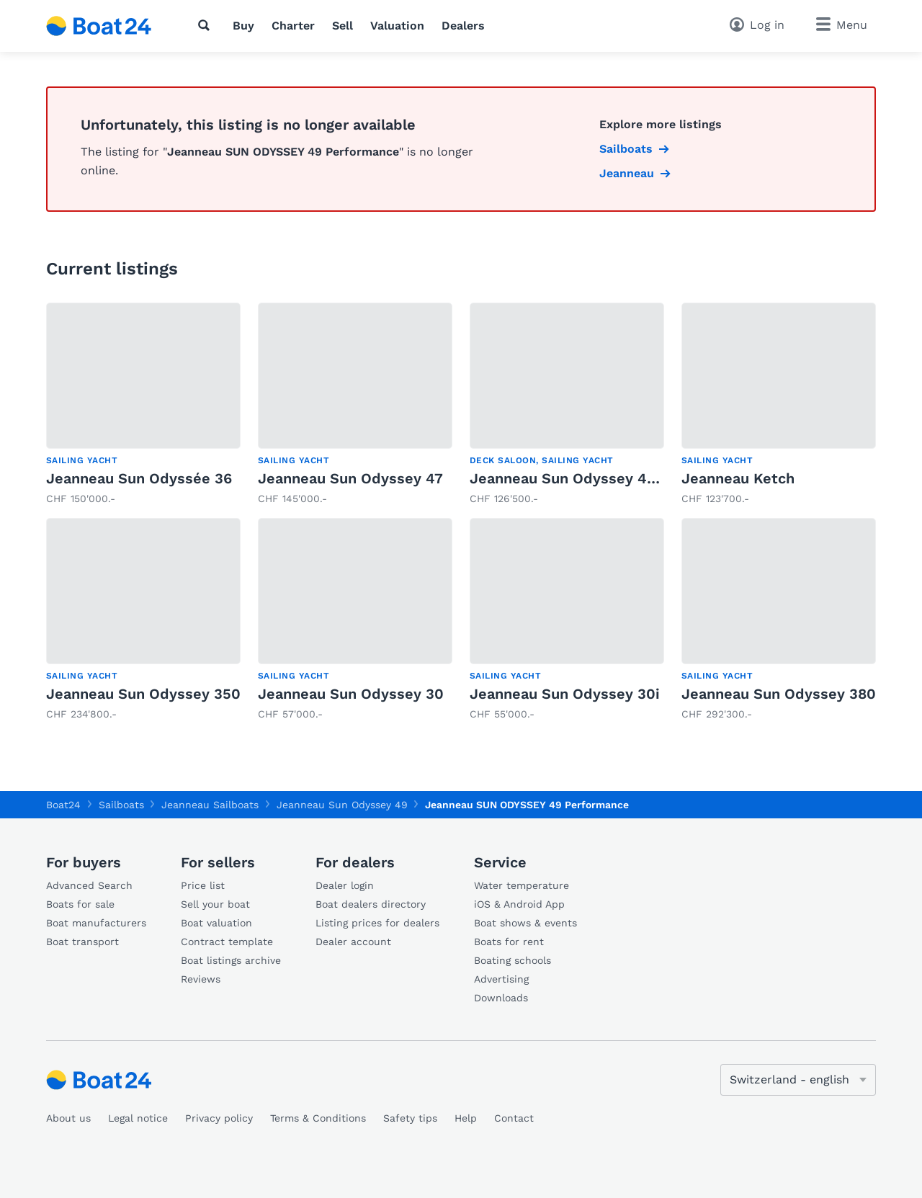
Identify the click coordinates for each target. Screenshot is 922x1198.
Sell (342, 25)
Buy (243, 25)
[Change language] (798, 1080)
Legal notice (138, 1118)
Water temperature (521, 885)
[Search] (206, 25)
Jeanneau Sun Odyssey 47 (350, 478)
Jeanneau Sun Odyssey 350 (143, 693)
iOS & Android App (519, 904)
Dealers (463, 25)
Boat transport (82, 941)
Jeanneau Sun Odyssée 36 (139, 478)
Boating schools (512, 960)
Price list (203, 885)
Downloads (501, 997)
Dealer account (353, 941)
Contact (514, 1118)
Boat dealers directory (370, 904)
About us (68, 1118)
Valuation (397, 25)
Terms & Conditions (318, 1118)
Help (466, 1118)
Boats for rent (509, 941)
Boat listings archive (231, 960)
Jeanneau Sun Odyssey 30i (565, 693)
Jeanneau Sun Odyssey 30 (351, 693)
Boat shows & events (525, 923)
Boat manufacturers (96, 923)
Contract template (227, 941)
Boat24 (63, 804)
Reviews (200, 979)
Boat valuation (216, 923)
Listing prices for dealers (377, 923)
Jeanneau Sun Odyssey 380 (778, 693)
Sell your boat (215, 904)
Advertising (501, 979)
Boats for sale (80, 904)
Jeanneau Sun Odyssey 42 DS (574, 478)
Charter (293, 25)
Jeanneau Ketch (738, 478)
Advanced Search (89, 885)
